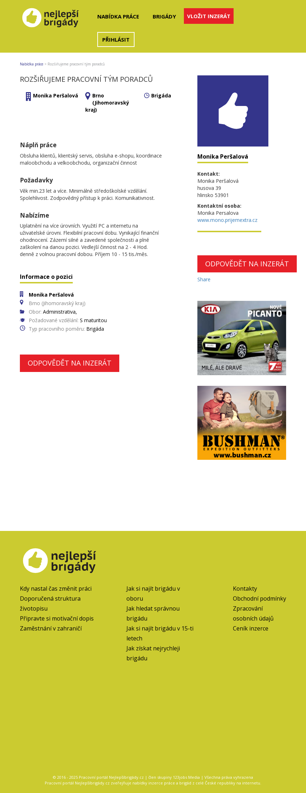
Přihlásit (116, 39)
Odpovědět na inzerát (69, 363)
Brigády (164, 16)
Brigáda (161, 95)
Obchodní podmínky (259, 598)
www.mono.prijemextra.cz (227, 220)
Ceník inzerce (250, 628)
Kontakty (245, 588)
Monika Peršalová (55, 95)
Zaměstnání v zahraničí (51, 628)
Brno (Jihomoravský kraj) (107, 102)
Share (204, 279)
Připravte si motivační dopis (57, 618)
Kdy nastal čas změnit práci (56, 588)
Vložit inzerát (208, 16)
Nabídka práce (118, 16)
